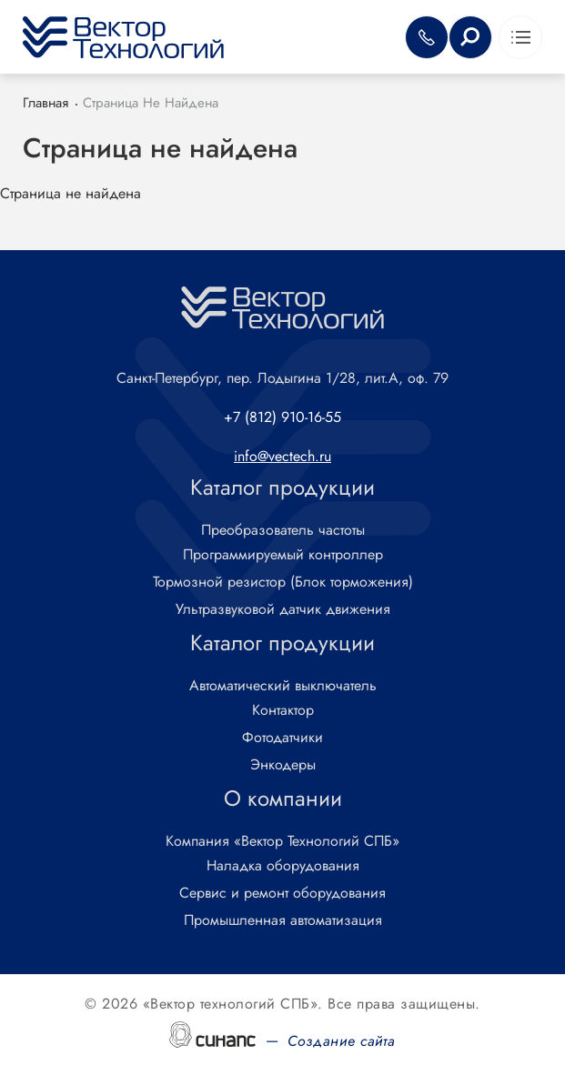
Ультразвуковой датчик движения (283, 609)
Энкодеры (283, 765)
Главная (45, 103)
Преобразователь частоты (283, 530)
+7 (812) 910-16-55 (282, 417)
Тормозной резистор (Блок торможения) (283, 582)
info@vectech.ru (282, 456)
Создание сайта (342, 1040)
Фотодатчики (282, 738)
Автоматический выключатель (283, 686)
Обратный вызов (427, 37)
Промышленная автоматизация (283, 920)
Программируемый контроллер (283, 555)
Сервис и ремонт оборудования (282, 893)
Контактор (283, 710)
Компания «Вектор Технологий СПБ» (282, 841)
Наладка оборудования (283, 866)
